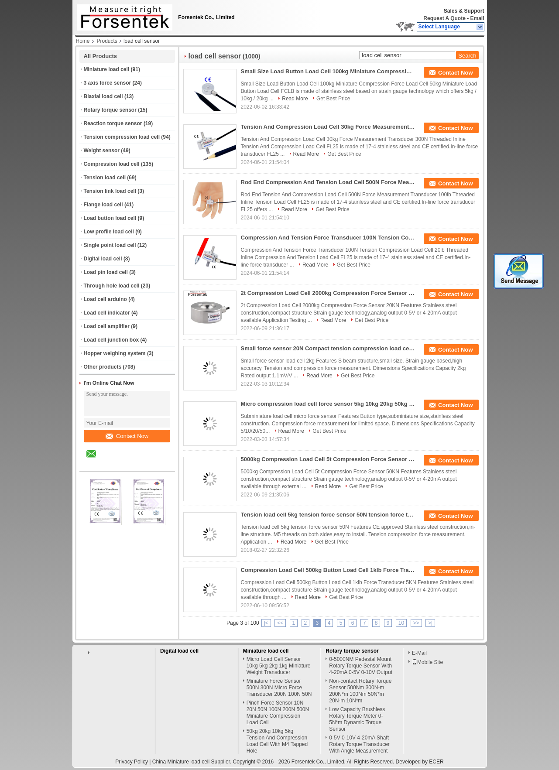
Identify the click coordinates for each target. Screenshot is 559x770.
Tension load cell (105, 178)
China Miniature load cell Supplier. (192, 762)
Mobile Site (427, 662)
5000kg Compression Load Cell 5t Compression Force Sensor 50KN (328, 459)
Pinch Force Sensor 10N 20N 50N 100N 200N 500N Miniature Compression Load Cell (278, 713)
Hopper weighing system (115, 353)
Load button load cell (110, 218)
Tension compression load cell (122, 137)
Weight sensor (102, 150)
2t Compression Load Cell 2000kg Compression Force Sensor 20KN (328, 293)
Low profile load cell (109, 232)
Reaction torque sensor (113, 123)
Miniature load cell (107, 69)
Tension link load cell (110, 191)
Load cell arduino (105, 299)
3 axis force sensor (107, 83)
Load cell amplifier (107, 326)
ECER (436, 762)
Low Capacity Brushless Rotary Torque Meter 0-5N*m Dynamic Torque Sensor (357, 719)
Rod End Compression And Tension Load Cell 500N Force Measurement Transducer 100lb (328, 182)
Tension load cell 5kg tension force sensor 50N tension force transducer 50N (328, 514)
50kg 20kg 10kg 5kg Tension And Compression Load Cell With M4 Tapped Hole (277, 741)
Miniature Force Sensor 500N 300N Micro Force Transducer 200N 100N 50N (279, 687)
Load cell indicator (107, 313)
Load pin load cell (106, 272)
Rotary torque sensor (110, 110)
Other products (103, 367)
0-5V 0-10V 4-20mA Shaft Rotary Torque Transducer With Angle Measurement (359, 744)
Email (477, 18)
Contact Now (127, 436)
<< (280, 623)
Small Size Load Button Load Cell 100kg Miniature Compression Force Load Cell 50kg (328, 71)
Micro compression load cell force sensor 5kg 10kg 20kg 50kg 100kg (328, 403)
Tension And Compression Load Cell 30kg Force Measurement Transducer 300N (328, 126)
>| (430, 623)
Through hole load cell (112, 286)
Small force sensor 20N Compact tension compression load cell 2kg (328, 348)
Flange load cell (103, 205)
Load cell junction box (111, 340)
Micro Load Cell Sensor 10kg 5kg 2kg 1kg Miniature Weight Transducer (279, 665)
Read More (295, 99)
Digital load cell (103, 259)
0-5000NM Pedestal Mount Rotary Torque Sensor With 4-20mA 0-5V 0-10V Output (360, 665)
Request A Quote (444, 18)
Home (83, 41)
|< (266, 623)
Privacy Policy (131, 762)
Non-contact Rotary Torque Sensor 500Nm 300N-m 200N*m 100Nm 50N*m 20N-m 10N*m (360, 691)
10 (401, 623)
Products (107, 41)
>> (416, 623)
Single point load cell (110, 245)
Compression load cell (112, 164)
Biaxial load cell (103, 96)
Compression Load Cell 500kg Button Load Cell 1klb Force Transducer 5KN (328, 570)
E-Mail (419, 653)
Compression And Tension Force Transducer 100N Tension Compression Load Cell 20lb (328, 237)
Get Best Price (333, 99)
